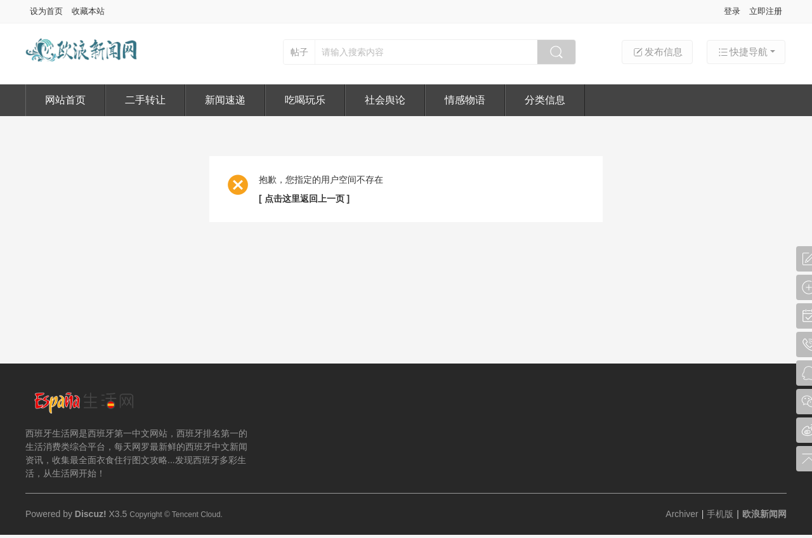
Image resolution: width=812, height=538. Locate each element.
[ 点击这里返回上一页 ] (304, 199)
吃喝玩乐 (305, 100)
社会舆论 (385, 100)
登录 (732, 11)
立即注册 (765, 11)
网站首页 (65, 100)
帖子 (299, 52)
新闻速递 (225, 100)
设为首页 (46, 11)
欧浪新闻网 (764, 514)
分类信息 (545, 100)
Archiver (681, 514)
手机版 (720, 514)
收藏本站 (88, 11)
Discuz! (91, 514)
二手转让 (145, 100)
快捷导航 (742, 52)
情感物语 (465, 100)
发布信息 (657, 52)
